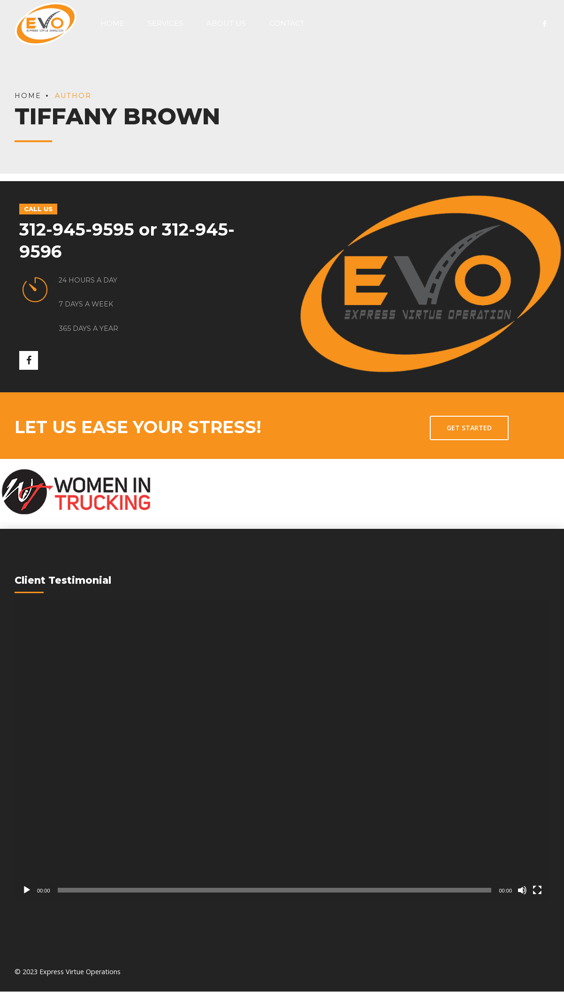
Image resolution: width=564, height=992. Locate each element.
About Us (226, 23)
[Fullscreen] (537, 890)
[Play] (26, 890)
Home (112, 23)
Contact (287, 23)
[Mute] (522, 890)
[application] (282, 749)
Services (165, 23)
